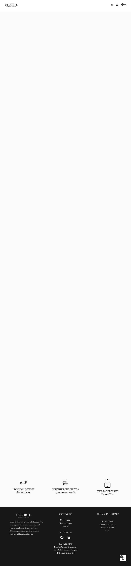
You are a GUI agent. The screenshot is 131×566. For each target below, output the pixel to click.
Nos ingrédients (65, 523)
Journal (65, 526)
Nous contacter (107, 521)
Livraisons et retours (107, 524)
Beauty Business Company (65, 547)
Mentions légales (107, 527)
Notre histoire (65, 520)
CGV (107, 530)
